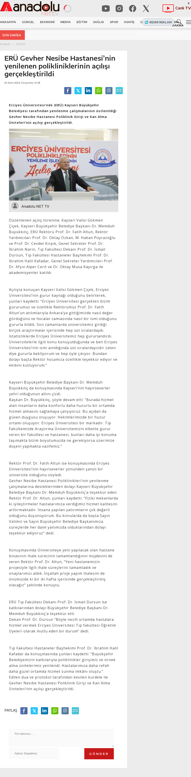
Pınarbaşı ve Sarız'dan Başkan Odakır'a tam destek (68, 34)
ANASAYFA (8, 22)
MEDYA (65, 22)
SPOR (114, 22)
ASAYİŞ (129, 22)
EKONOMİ (47, 22)
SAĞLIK (98, 22)
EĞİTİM (81, 22)
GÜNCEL (28, 22)
